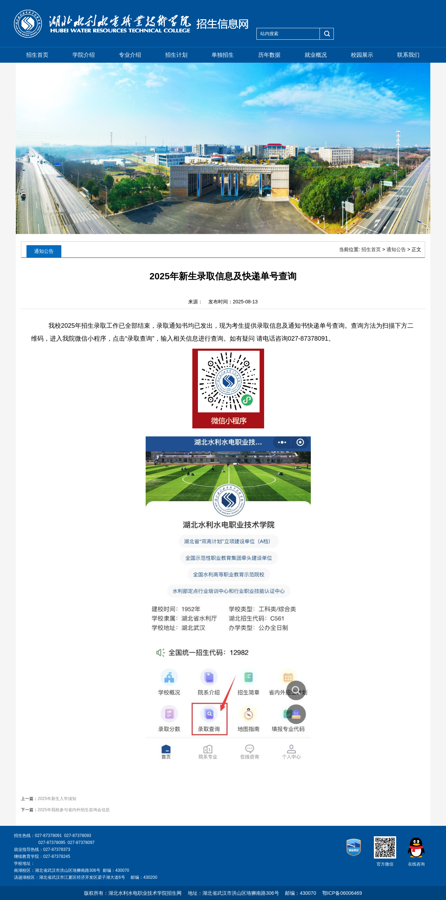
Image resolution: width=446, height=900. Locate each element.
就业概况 (316, 55)
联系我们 (408, 55)
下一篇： (65, 809)
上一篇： (48, 798)
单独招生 (223, 55)
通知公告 (396, 249)
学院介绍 (83, 55)
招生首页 (37, 55)
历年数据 (269, 55)
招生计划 (176, 55)
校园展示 (362, 55)
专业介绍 (130, 55)
